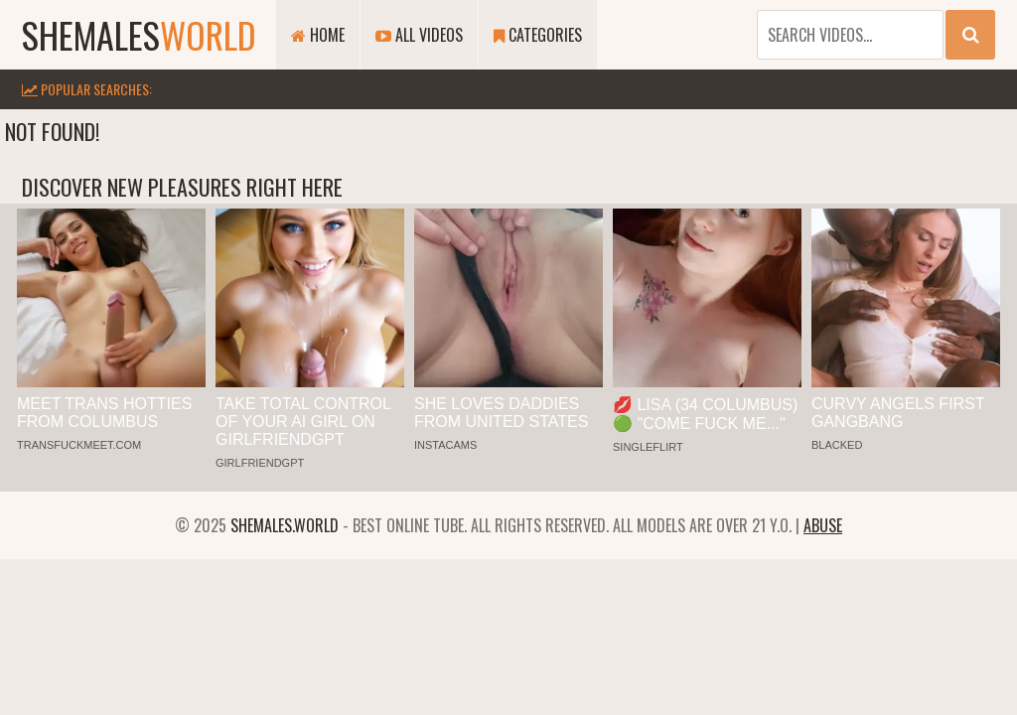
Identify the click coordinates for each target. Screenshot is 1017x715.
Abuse (822, 525)
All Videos (419, 35)
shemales (139, 34)
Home (318, 35)
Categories (538, 35)
